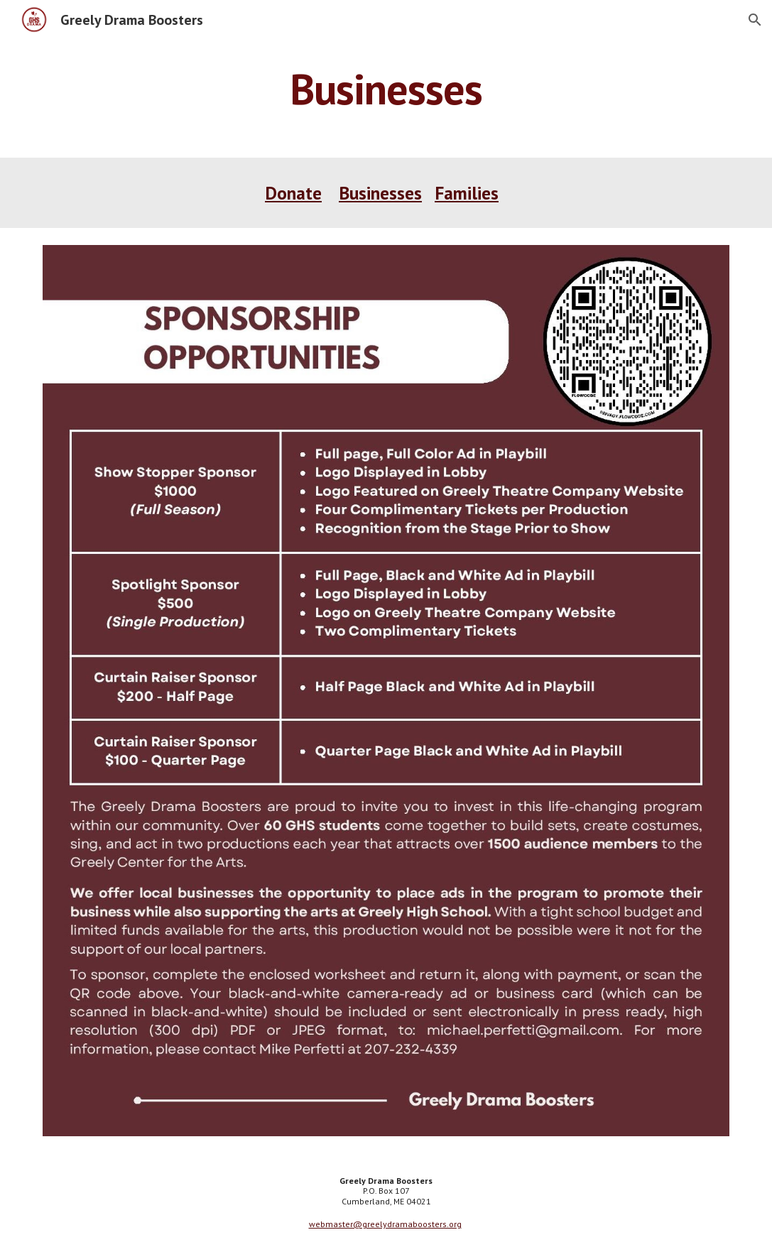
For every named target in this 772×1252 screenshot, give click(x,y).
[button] (755, 20)
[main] (386, 89)
